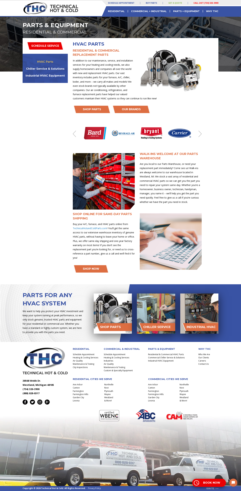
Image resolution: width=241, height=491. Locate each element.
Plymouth (108, 391)
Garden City (78, 397)
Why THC (212, 11)
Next (200, 134)
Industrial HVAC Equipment (45, 75)
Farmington (78, 391)
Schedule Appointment (121, 3)
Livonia (76, 400)
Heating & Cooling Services (85, 357)
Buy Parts (151, 3)
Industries (108, 360)
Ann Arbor (78, 384)
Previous (74, 134)
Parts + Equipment (186, 11)
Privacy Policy (94, 488)
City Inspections (80, 367)
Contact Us (203, 364)
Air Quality (78, 360)
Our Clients (203, 357)
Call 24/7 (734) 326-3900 (205, 3)
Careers (202, 360)
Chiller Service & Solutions (45, 68)
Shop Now (91, 268)
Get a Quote (175, 3)
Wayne (107, 394)
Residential (116, 11)
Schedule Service (45, 45)
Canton (76, 387)
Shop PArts (92, 109)
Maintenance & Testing (83, 364)
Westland (108, 397)
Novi (106, 387)
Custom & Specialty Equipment (118, 370)
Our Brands (131, 109)
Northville (108, 384)
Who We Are (204, 354)
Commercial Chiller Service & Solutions (166, 357)
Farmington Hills (80, 394)
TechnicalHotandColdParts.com (90, 228)
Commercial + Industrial (149, 11)
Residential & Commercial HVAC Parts (166, 354)
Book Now (211, 482)
